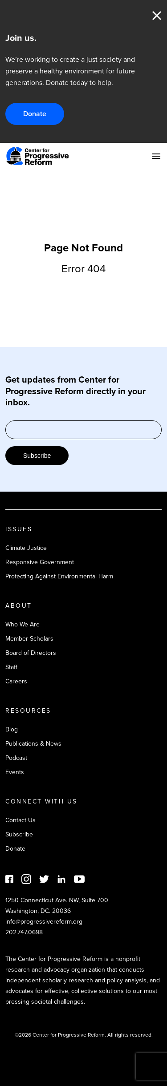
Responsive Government (39, 562)
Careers (16, 681)
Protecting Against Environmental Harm (59, 576)
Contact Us (20, 820)
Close (157, 15)
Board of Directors (30, 653)
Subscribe (37, 455)
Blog (11, 729)
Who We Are (22, 624)
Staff (11, 667)
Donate (34, 114)
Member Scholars (29, 638)
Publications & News (33, 743)
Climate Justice (26, 548)
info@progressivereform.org (43, 921)
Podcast (16, 758)
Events (14, 772)
